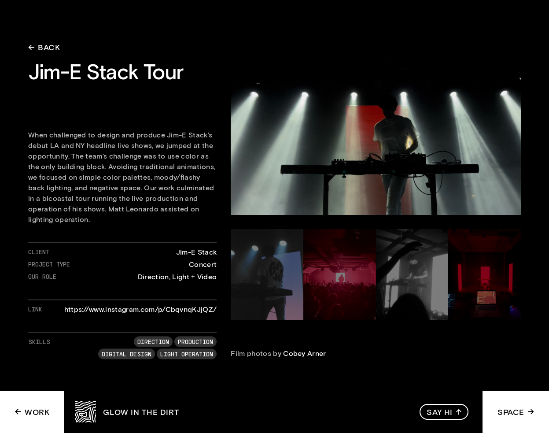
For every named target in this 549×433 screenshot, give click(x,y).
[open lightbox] (376, 132)
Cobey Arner (304, 353)
